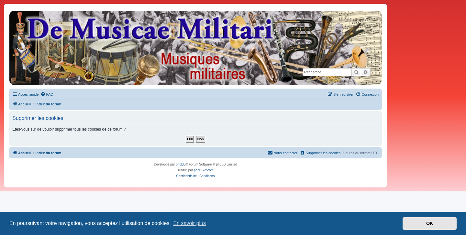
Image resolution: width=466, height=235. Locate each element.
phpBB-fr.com (204, 170)
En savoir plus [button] (189, 223)
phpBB (180, 164)
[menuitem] (46, 94)
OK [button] (429, 223)
